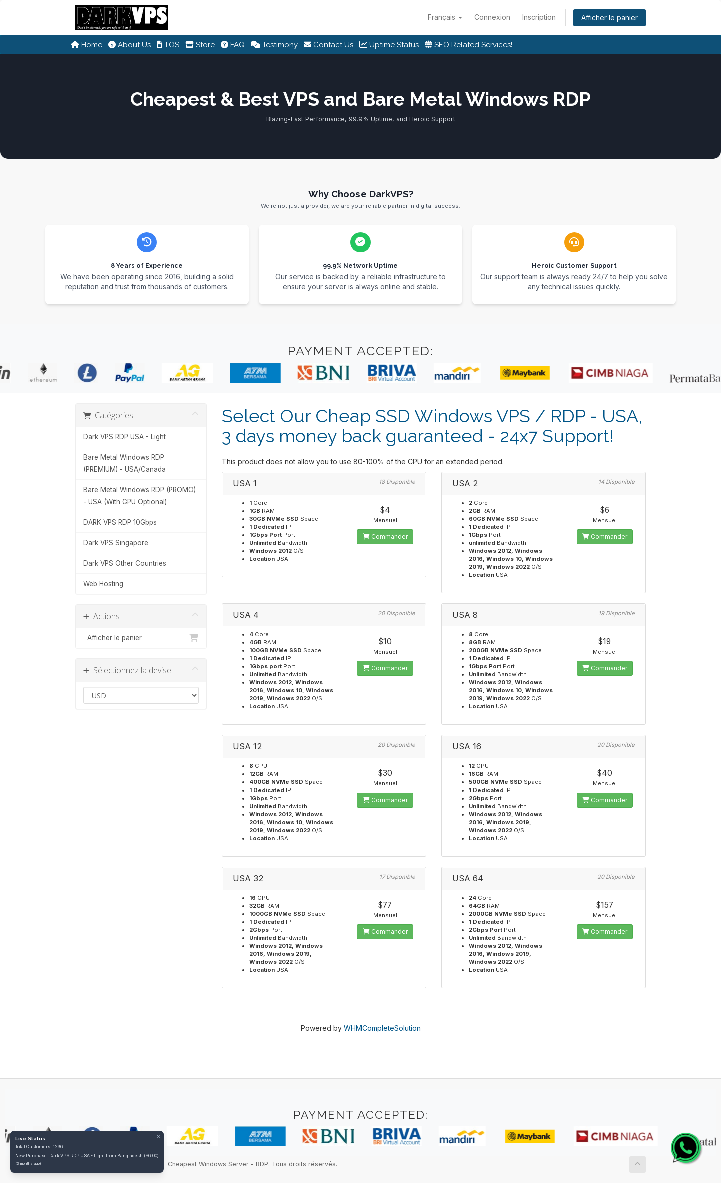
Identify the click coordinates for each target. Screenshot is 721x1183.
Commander (385, 536)
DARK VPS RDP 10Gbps (120, 522)
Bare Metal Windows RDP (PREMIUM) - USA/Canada (124, 463)
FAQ (233, 44)
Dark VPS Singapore (115, 543)
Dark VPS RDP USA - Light (124, 437)
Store (200, 44)
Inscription (539, 17)
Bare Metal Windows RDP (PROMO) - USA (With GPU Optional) (139, 496)
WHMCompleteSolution (382, 1028)
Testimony (274, 44)
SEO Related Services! (468, 44)
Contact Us (328, 44)
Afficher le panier (609, 17)
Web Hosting (103, 584)
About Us (129, 44)
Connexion (492, 17)
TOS (168, 44)
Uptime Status (389, 44)
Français (445, 17)
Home (86, 44)
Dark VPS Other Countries (124, 563)
